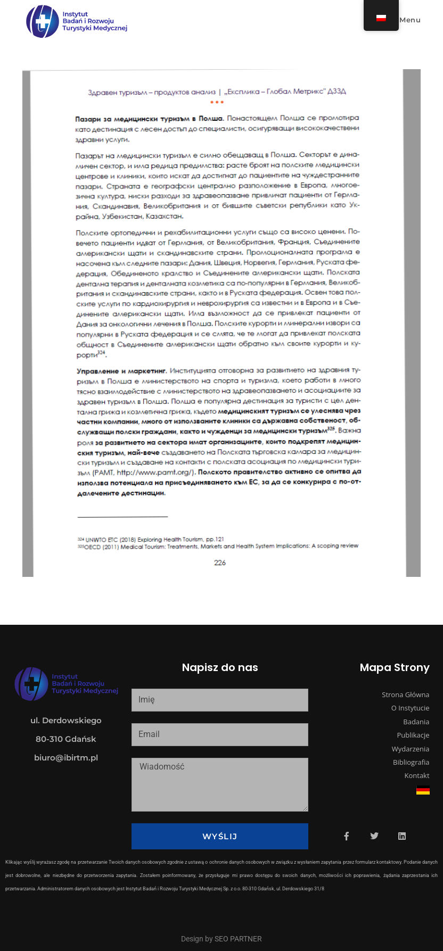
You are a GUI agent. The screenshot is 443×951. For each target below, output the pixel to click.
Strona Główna (405, 694)
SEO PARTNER (238, 939)
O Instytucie (410, 708)
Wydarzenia (411, 749)
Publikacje (413, 735)
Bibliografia (411, 762)
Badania (416, 721)
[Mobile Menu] (404, 19)
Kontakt (417, 775)
